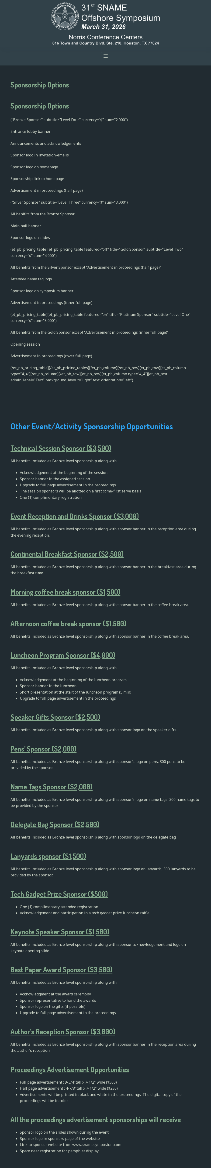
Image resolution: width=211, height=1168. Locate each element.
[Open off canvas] (105, 56)
